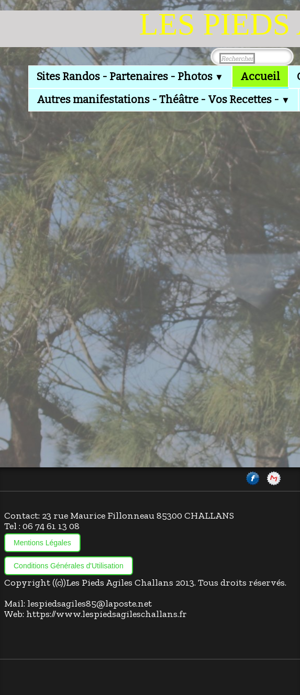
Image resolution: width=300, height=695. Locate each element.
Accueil (260, 76)
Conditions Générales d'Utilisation (69, 566)
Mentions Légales (42, 543)
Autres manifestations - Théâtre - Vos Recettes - (163, 99)
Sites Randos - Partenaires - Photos (130, 76)
